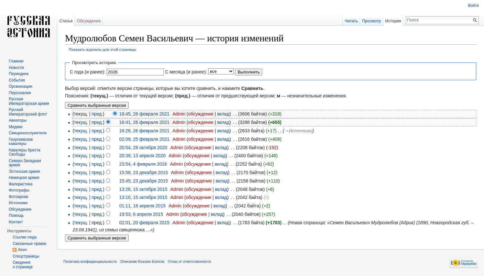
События (17, 80)
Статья (65, 20)
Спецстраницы (26, 256)
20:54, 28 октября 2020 (143, 147)
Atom (22, 250)
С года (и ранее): (87, 71)
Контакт (16, 222)
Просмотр (371, 20)
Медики (15, 127)
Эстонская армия (24, 171)
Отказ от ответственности (189, 261)
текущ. (81, 122)
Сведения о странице (23, 264)
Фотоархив (18, 196)
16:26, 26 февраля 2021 (144, 130)
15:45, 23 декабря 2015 (143, 180)
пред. (97, 113)
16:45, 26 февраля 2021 (144, 113)
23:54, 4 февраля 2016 (143, 164)
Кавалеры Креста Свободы (24, 152)
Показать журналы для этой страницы (102, 49)
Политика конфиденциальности (90, 261)
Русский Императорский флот (28, 111)
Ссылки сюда (25, 237)
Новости (16, 67)
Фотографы (19, 190)
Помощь (16, 215)
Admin (179, 113)
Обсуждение (89, 20)
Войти (473, 5)
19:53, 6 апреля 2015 (141, 214)
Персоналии (20, 93)
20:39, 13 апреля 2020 (142, 155)
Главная (16, 61)
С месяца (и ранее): (186, 71)
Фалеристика (20, 184)
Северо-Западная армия (25, 163)
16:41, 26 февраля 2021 (144, 122)
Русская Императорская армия (29, 101)
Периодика (18, 74)
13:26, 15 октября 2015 (143, 189)
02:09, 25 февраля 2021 (144, 139)
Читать (351, 20)
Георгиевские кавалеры (21, 141)
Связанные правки (29, 243)
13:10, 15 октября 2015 (143, 197)
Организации (20, 86)
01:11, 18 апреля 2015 (142, 205)
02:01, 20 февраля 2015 (144, 222)
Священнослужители (28, 133)
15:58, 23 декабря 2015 (143, 172)
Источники (18, 203)
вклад (223, 113)
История (393, 20)
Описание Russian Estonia (142, 261)
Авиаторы (18, 120)
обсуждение (200, 113)
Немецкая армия (24, 177)
